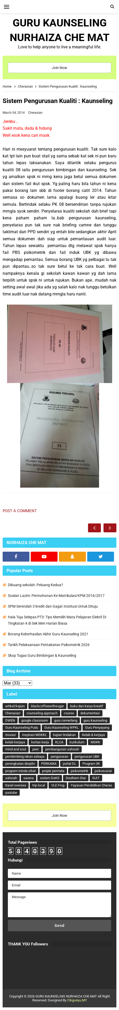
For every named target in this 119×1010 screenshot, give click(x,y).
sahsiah (11, 778)
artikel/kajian (15, 706)
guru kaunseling (95, 720)
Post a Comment (20, 511)
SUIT (96, 778)
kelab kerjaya (15, 742)
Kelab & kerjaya (93, 735)
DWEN (10, 720)
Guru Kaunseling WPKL (61, 727)
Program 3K (91, 764)
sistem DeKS (49, 778)
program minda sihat (20, 771)
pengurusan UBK (87, 756)
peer (35, 749)
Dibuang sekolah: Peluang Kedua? (35, 585)
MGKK (95, 742)
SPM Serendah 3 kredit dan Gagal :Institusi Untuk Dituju (53, 606)
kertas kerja (40, 742)
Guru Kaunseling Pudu (21, 727)
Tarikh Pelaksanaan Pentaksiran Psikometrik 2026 (49, 645)
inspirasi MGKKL (34, 735)
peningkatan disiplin (20, 764)
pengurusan (59, 756)
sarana (28, 778)
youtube (11, 793)
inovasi (10, 735)
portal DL (69, 764)
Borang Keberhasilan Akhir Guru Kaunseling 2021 (48, 634)
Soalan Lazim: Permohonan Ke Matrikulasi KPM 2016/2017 (56, 596)
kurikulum (77, 742)
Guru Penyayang (97, 727)
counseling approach (42, 713)
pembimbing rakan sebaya (24, 756)
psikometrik (79, 771)
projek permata (53, 771)
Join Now (59, 68)
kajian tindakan (64, 735)
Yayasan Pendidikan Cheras (91, 785)
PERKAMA (48, 764)
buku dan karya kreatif (86, 706)
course (69, 713)
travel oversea (15, 785)
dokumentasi (90, 713)
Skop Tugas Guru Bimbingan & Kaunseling (42, 655)
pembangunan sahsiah (62, 749)
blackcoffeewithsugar (47, 706)
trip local (38, 785)
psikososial (103, 771)
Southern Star (76, 778)
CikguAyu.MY (77, 1000)
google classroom (34, 720)
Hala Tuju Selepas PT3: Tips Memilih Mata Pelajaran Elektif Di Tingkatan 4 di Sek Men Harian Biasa (57, 620)
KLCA (59, 742)
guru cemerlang (65, 720)
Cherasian (35, 113)
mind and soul (15, 749)
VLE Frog (57, 785)
